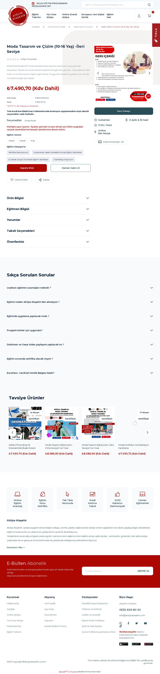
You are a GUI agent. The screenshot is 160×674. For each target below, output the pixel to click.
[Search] (117, 5)
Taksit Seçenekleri (21, 231)
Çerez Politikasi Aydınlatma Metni (99, 632)
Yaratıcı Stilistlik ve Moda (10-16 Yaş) (24, 446)
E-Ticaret (73, 672)
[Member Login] (139, 15)
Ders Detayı (123, 111)
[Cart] (149, 15)
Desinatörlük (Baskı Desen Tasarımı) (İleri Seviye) (58, 446)
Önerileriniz (15, 241)
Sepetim (48, 620)
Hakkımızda (13, 603)
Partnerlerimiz (14, 626)
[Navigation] (156, 35)
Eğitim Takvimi (14, 632)
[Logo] (18, 15)
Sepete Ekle (27, 168)
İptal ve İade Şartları (92, 626)
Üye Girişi (49, 609)
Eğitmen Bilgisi (18, 209)
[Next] (149, 73)
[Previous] (98, 73)
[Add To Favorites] (19, 180)
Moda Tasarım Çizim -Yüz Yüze (133, 445)
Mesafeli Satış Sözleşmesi (95, 603)
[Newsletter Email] (117, 571)
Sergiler (11, 609)
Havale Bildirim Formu (55, 626)
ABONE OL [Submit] (144, 570)
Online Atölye (14, 614)
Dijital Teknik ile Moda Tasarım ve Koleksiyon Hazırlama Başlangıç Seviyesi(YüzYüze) (97, 447)
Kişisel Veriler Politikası (93, 620)
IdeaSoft (63, 671)
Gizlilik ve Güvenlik (91, 614)
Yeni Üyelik (49, 603)
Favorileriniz (50, 614)
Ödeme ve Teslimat (92, 609)
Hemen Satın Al (71, 168)
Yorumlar (13, 220)
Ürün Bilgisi (15, 198)
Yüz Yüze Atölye (15, 620)
